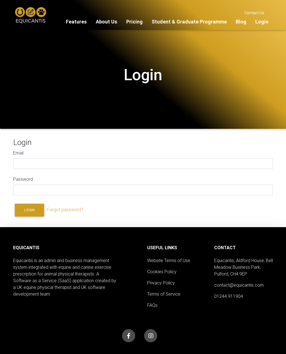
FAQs (152, 305)
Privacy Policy (161, 283)
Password (23, 179)
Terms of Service (163, 294)
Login (261, 21)
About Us (106, 21)
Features (76, 21)
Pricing (134, 21)
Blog (241, 21)
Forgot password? (65, 209)
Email (18, 153)
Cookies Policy (162, 271)
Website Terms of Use (168, 260)
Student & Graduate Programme (189, 21)
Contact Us (254, 12)
